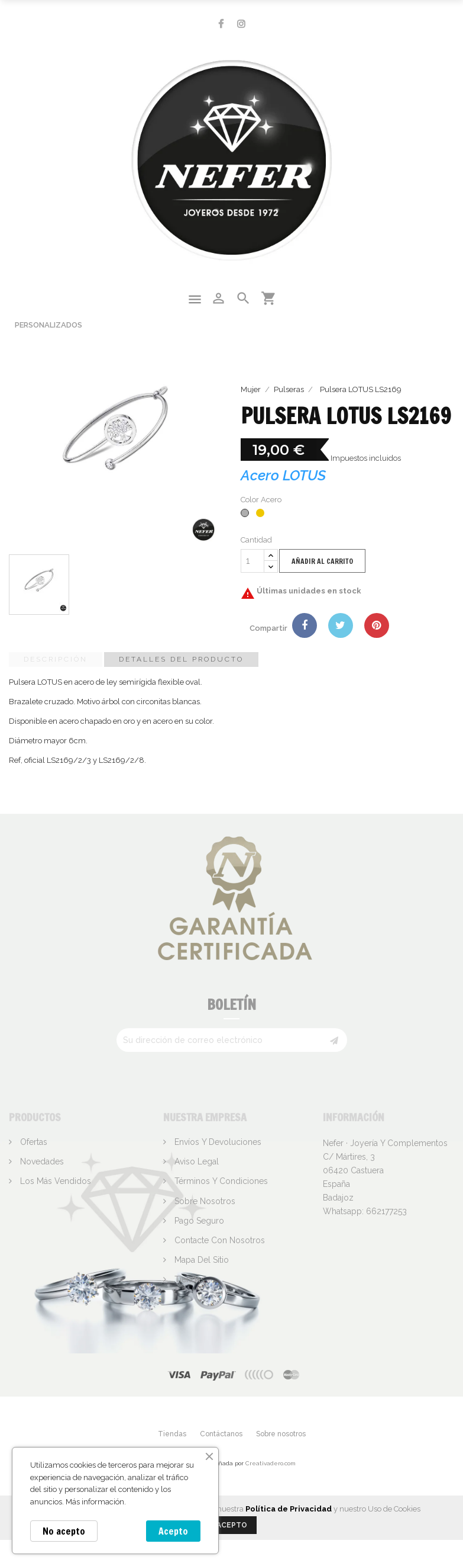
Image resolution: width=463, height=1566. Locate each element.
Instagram (241, 24)
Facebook (221, 24)
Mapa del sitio (200, 1260)
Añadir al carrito (322, 561)
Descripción (56, 659)
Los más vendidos (54, 1181)
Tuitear (340, 625)
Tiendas (188, 1279)
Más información (95, 1501)
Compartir (304, 625)
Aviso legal (195, 1161)
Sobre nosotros (203, 1201)
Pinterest (376, 625)
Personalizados (48, 324)
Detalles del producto (181, 659)
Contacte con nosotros (218, 1240)
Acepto (173, 1531)
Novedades (41, 1161)
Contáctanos (221, 1434)
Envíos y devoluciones (216, 1142)
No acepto (64, 1531)
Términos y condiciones (220, 1181)
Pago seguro (198, 1220)
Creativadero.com (270, 1463)
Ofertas (32, 1142)
